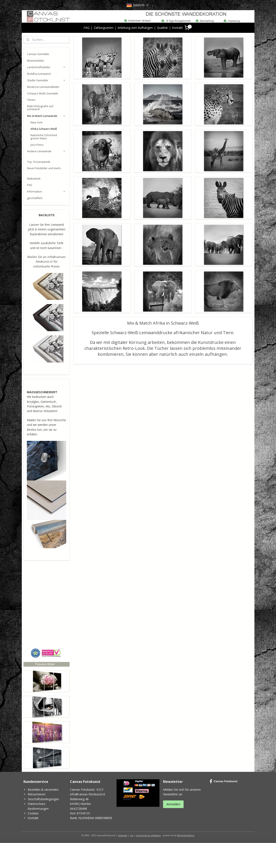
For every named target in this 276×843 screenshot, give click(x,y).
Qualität (162, 28)
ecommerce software (148, 835)
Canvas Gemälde (38, 54)
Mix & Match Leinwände (46, 116)
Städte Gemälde (46, 80)
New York (36, 122)
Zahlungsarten (103, 28)
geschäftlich (35, 198)
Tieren (31, 100)
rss (131, 835)
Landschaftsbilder (46, 67)
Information (46, 191)
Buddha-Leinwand (39, 74)
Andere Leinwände (46, 151)
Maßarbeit (33, 178)
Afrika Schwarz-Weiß (43, 129)
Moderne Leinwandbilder (43, 87)
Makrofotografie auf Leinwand (40, 107)
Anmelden (173, 804)
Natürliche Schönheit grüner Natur (43, 136)
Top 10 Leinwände (38, 162)
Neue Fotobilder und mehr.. (44, 168)
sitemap (122, 835)
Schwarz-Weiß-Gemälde (42, 93)
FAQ (86, 28)
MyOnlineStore (185, 835)
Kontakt (177, 28)
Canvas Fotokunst (224, 781)
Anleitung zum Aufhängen (135, 28)
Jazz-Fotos (37, 145)
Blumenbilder (35, 60)
